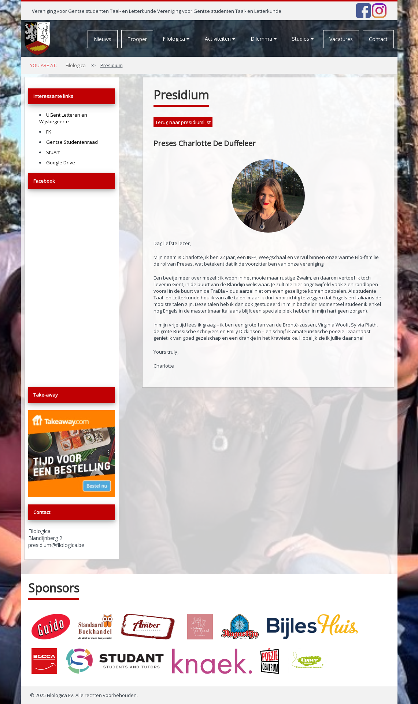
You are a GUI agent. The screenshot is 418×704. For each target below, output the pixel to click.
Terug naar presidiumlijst (183, 122)
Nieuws (102, 39)
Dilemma (264, 38)
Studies (303, 38)
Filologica (176, 38)
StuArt (53, 152)
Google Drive (60, 162)
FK (48, 131)
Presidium (111, 65)
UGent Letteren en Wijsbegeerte (63, 118)
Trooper (137, 39)
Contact (378, 39)
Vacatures (341, 39)
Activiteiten (220, 38)
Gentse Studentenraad (72, 142)
